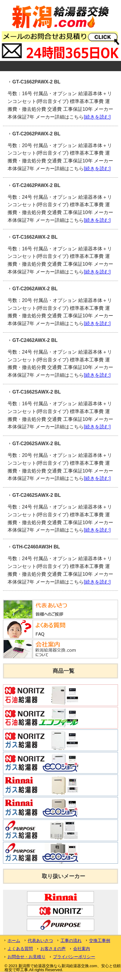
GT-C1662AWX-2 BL (34, 237)
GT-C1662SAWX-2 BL (36, 391)
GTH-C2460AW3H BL (36, 546)
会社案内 (81, 948)
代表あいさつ (40, 940)
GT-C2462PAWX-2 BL (36, 185)
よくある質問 (20, 948)
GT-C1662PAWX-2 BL (36, 81)
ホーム (14, 940)
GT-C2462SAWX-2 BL (36, 495)
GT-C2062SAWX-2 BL (36, 443)
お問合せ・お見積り (26, 956)
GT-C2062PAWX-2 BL (36, 133)
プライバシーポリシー (74, 956)
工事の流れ (71, 940)
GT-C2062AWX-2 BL (34, 288)
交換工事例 (99, 940)
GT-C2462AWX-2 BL (34, 340)
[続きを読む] (97, 116)
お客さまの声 (53, 948)
